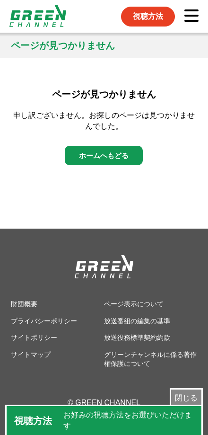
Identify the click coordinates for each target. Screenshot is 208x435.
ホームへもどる (104, 155)
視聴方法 (148, 16)
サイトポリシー (34, 337)
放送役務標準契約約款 (137, 337)
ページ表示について (134, 304)
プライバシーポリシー (44, 321)
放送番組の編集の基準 (137, 321)
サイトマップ (31, 354)
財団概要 (24, 304)
